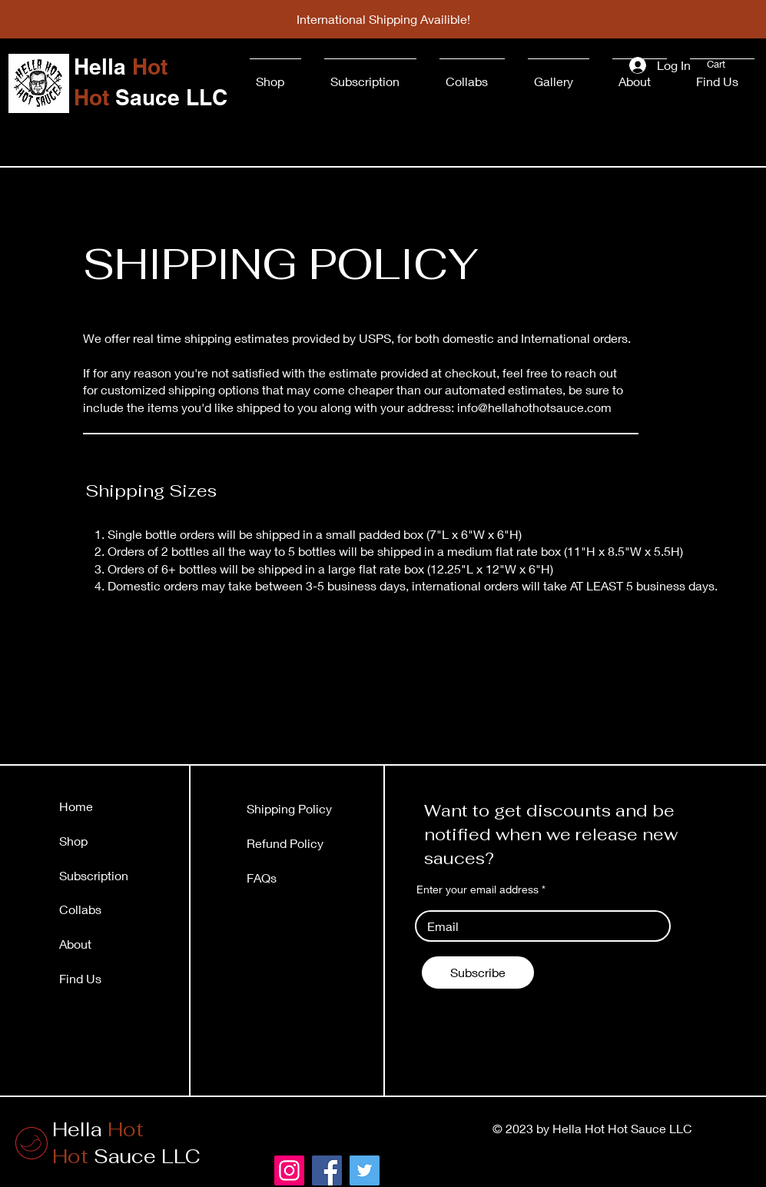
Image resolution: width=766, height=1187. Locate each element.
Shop (73, 840)
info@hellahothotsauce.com (534, 407)
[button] (724, 64)
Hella (98, 1129)
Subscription (93, 875)
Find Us (81, 978)
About (75, 943)
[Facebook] (327, 1170)
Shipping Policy (289, 808)
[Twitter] (365, 1170)
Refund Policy (285, 843)
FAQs (262, 877)
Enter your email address (477, 889)
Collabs (80, 909)
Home (76, 806)
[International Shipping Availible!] (383, 19)
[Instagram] (289, 1170)
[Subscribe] (478, 972)
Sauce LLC (126, 1156)
